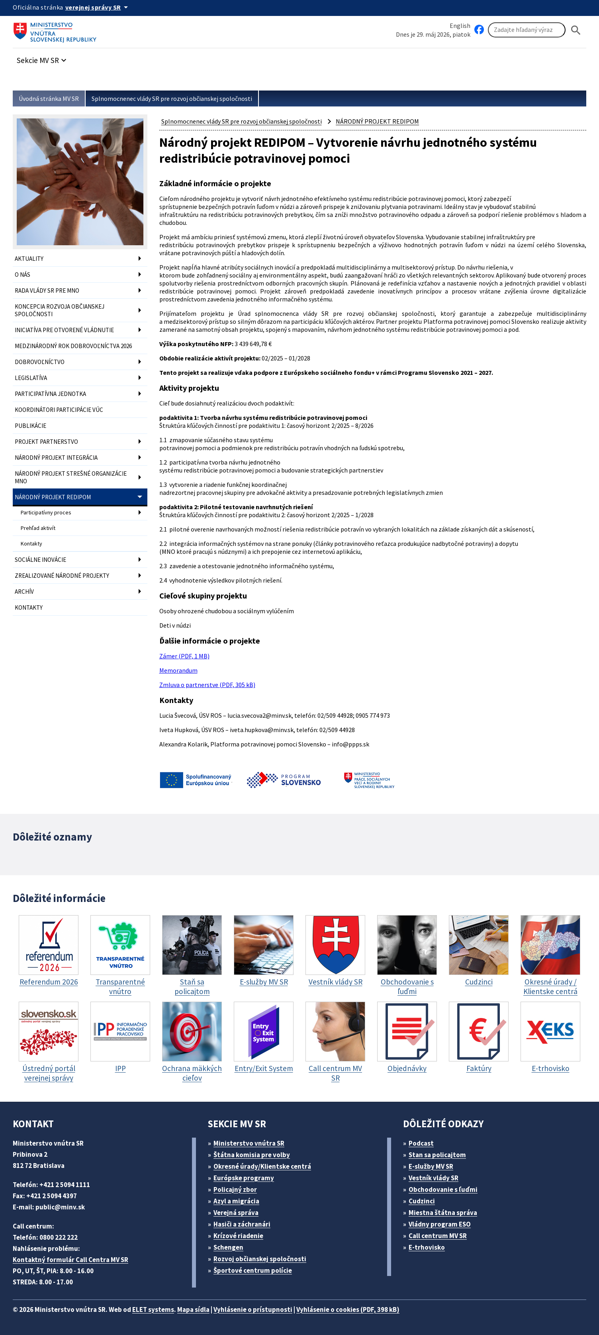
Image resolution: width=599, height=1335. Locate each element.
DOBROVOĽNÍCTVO (40, 362)
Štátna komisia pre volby (251, 1154)
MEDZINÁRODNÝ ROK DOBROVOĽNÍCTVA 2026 (73, 346)
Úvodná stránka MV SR (49, 98)
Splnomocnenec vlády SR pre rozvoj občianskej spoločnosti (172, 98)
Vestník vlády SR (433, 1178)
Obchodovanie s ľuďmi (443, 1189)
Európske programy (243, 1178)
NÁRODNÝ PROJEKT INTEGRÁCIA (56, 457)
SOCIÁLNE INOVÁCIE (40, 559)
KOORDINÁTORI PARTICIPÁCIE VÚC (59, 409)
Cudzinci (422, 1201)
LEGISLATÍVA (31, 378)
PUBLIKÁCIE (30, 425)
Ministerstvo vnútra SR (248, 1143)
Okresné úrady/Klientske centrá (262, 1166)
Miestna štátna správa (443, 1212)
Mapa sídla (193, 1309)
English (460, 26)
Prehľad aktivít (38, 528)
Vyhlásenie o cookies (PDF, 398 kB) (347, 1309)
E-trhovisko (427, 1247)
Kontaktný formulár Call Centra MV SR (70, 1259)
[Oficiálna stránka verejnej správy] (98, 7)
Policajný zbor (235, 1189)
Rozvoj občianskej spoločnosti (259, 1258)
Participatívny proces (46, 512)
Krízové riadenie (238, 1235)
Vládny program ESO (440, 1224)
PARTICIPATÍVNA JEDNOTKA (50, 394)
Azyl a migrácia (236, 1201)
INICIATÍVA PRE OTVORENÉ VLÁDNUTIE (64, 330)
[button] (42, 58)
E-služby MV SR (431, 1166)
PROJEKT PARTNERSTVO (46, 441)
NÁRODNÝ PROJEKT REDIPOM (53, 497)
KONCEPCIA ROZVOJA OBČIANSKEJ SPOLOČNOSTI (59, 310)
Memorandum (178, 670)
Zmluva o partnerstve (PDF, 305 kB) (207, 685)
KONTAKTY (29, 607)
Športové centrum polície (252, 1270)
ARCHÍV (24, 591)
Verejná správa (235, 1212)
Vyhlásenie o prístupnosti (252, 1309)
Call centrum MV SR (438, 1235)
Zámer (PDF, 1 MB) (184, 656)
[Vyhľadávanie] (527, 29)
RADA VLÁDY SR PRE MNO (47, 290)
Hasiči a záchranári (241, 1224)
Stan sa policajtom (437, 1154)
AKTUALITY (29, 258)
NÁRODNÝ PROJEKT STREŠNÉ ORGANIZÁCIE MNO (71, 477)
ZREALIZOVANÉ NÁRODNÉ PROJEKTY (62, 575)
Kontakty (31, 543)
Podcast (421, 1143)
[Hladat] (576, 30)
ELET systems (153, 1309)
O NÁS (22, 274)
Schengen (228, 1247)
